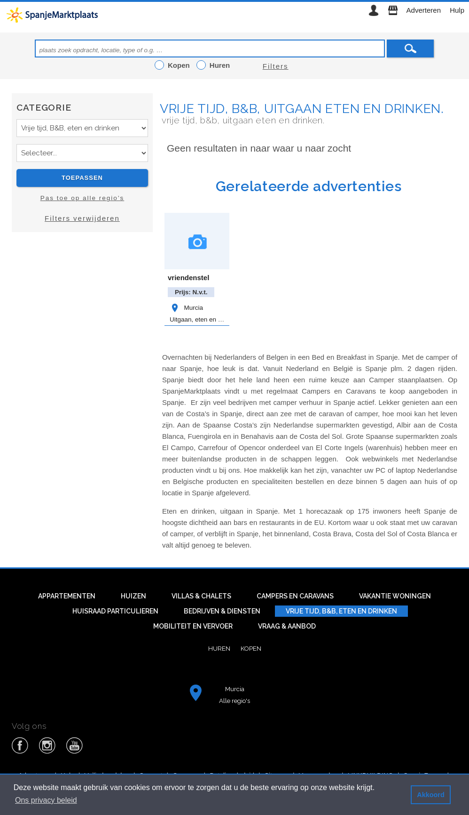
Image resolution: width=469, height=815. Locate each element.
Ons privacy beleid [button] (46, 800)
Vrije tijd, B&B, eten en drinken (341, 611)
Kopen (251, 648)
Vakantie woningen (395, 596)
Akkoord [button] (430, 795)
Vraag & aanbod (287, 626)
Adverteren (423, 10)
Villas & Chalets (201, 596)
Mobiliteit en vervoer (193, 626)
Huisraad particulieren (115, 611)
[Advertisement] (82, 323)
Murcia (186, 307)
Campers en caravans (295, 596)
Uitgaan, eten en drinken (204, 319)
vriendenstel (188, 278)
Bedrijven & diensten (222, 611)
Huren (219, 648)
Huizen (133, 596)
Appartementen (66, 596)
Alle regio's (234, 700)
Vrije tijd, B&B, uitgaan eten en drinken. (302, 108)
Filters (276, 66)
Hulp (457, 10)
